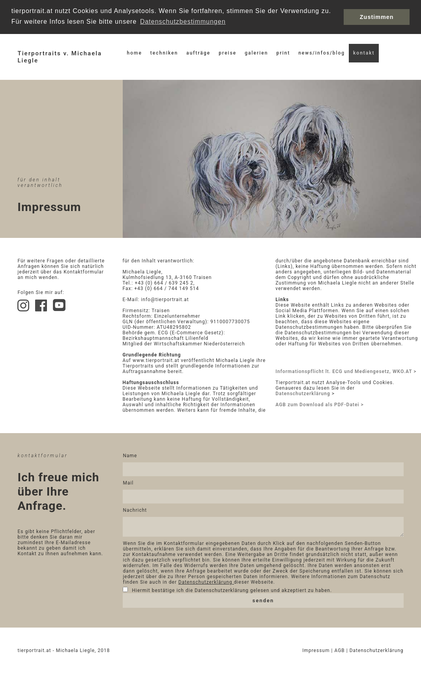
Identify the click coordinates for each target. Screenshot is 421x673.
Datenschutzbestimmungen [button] (183, 21)
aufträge (198, 52)
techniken (164, 52)
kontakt (363, 52)
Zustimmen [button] (377, 17)
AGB (340, 652)
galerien (256, 52)
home (134, 52)
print (283, 52)
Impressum (316, 652)
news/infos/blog (321, 52)
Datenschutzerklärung (302, 393)
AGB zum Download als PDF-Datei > (319, 404)
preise (227, 52)
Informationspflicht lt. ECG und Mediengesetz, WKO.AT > (345, 370)
